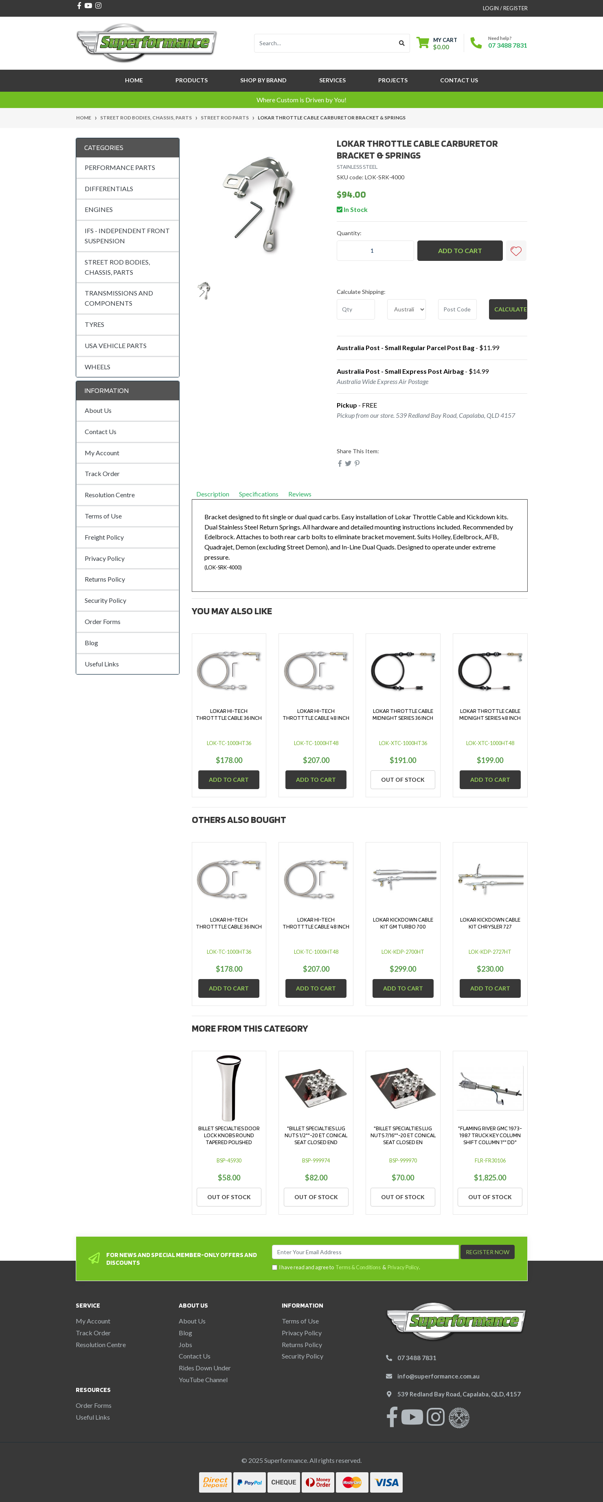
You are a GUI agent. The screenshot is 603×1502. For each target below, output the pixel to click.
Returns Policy (105, 579)
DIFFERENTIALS (109, 188)
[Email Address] (365, 1252)
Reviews (303, 494)
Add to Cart (460, 250)
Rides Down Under (205, 1368)
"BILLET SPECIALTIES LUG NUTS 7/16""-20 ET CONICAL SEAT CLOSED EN (403, 1135)
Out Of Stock (403, 779)
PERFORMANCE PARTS (120, 167)
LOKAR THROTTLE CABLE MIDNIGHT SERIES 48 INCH (490, 714)
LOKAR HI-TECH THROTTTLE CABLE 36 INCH (229, 714)
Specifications (258, 494)
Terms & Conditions (358, 1267)
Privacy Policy (105, 558)
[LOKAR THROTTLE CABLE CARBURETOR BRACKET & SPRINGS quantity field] (375, 250)
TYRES (94, 324)
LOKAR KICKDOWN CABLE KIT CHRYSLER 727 (490, 923)
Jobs (185, 1344)
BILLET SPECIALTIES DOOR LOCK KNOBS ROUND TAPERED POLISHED (229, 1135)
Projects (393, 80)
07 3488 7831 (507, 45)
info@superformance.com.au (438, 1376)
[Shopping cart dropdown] (437, 43)
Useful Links (102, 664)
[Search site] (402, 43)
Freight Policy (104, 537)
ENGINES (99, 209)
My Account (102, 453)
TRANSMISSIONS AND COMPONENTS (119, 298)
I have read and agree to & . (346, 1267)
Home (134, 80)
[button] (516, 250)
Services (332, 80)
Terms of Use (103, 516)
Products (191, 80)
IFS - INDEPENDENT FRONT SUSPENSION (127, 236)
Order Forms (103, 621)
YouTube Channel (203, 1379)
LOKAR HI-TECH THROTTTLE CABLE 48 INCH (316, 714)
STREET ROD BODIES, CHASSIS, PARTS (117, 267)
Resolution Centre (110, 494)
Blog (91, 642)
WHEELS (97, 367)
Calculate (510, 309)
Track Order (102, 473)
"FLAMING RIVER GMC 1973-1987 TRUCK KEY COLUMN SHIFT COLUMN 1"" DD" (490, 1135)
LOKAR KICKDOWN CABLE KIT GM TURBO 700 (403, 923)
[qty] (356, 309)
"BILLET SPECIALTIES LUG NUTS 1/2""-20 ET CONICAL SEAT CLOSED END (316, 1135)
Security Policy (105, 600)
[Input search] (324, 43)
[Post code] (457, 309)
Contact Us (459, 80)
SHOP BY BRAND (263, 80)
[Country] (406, 309)
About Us (98, 410)
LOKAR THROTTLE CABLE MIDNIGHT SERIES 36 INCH (403, 714)
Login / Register (505, 8)
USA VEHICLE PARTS (116, 345)
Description (212, 494)
